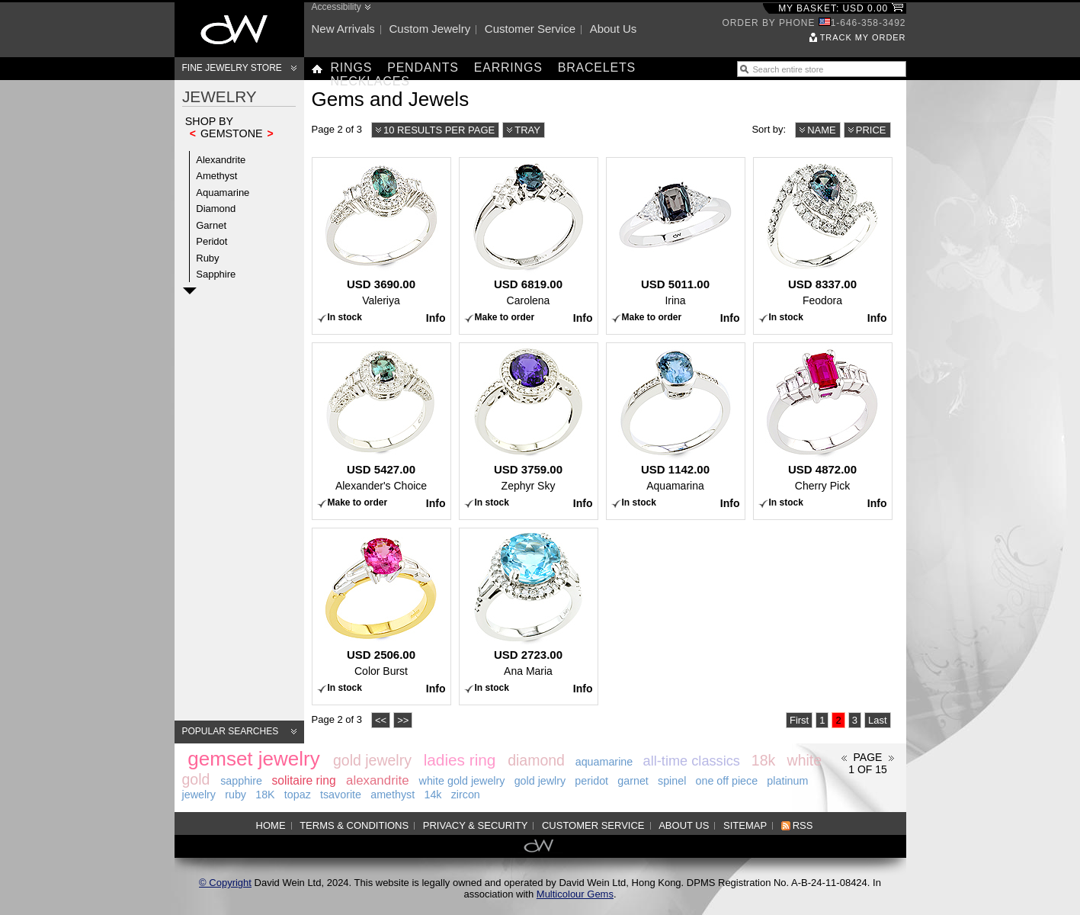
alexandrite (377, 780)
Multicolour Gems (575, 894)
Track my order (863, 37)
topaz (297, 794)
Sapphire (216, 274)
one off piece (727, 781)
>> (403, 720)
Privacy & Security (475, 825)
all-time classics (691, 761)
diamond (536, 760)
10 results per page (439, 130)
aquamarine (604, 762)
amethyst (392, 794)
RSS (803, 825)
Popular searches (230, 731)
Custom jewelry (429, 28)
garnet (633, 781)
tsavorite (340, 794)
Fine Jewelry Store (232, 68)
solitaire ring (304, 780)
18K (264, 794)
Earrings (508, 67)
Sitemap (745, 825)
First (799, 720)
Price (871, 130)
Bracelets (597, 67)
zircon (465, 794)
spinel (672, 781)
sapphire (241, 781)
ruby (235, 794)
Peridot (211, 241)
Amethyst (216, 175)
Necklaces (370, 81)
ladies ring (460, 760)
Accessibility (336, 7)
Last (877, 720)
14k (432, 794)
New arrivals (343, 28)
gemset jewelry (253, 758)
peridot (591, 781)
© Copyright (225, 882)
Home (271, 825)
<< (380, 720)
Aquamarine (222, 192)
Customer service (530, 28)
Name (821, 130)
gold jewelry (372, 760)
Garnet (211, 225)
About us (613, 28)
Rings (352, 67)
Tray (527, 130)
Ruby (207, 258)
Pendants (423, 67)
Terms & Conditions (354, 825)
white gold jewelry (462, 781)
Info (436, 318)
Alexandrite (220, 159)
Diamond (216, 208)
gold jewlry (540, 781)
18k (763, 760)
